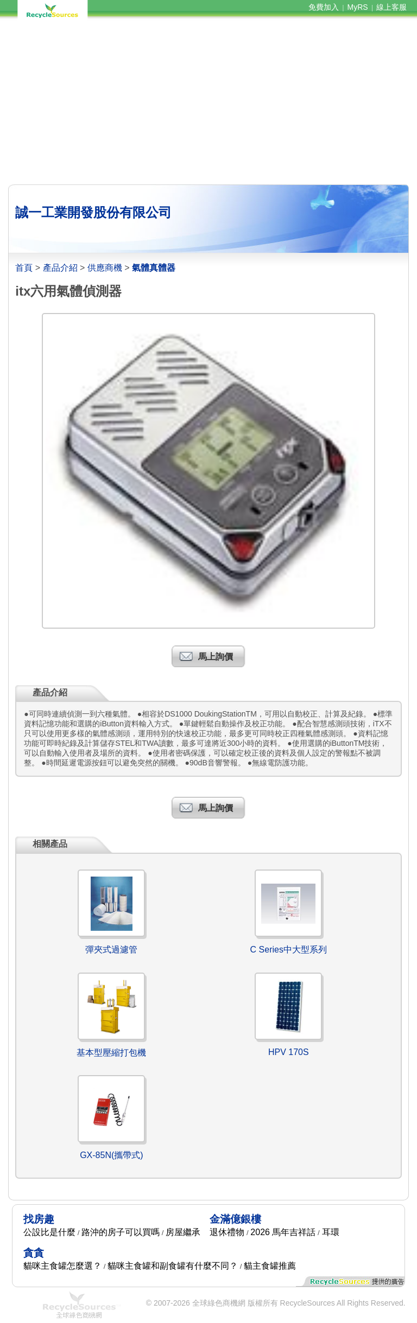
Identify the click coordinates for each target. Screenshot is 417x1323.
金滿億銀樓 (235, 1219)
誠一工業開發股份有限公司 (93, 212)
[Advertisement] (208, 102)
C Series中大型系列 (288, 949)
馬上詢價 (215, 656)
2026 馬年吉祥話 (282, 1232)
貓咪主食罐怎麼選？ (62, 1265)
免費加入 (323, 7)
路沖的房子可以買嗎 (120, 1232)
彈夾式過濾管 (111, 949)
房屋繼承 (183, 1232)
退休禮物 (227, 1232)
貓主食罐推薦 (270, 1265)
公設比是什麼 (49, 1232)
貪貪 (33, 1252)
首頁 (24, 267)
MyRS (358, 7)
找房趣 (38, 1219)
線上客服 (391, 7)
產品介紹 (60, 267)
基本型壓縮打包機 (111, 1052)
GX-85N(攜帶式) (111, 1155)
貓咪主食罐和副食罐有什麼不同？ (173, 1265)
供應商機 (104, 267)
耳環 (330, 1232)
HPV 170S (288, 1052)
